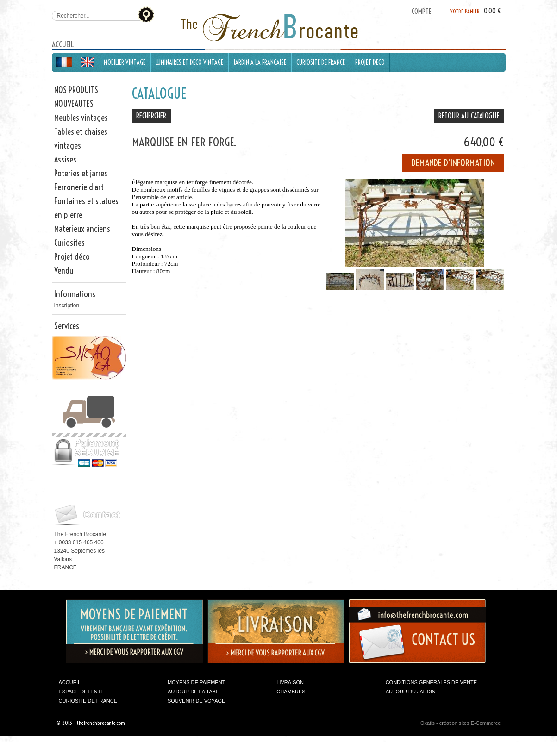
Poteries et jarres (80, 173)
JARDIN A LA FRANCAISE (259, 62)
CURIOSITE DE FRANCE (320, 62)
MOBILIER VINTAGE (124, 62)
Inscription (67, 305)
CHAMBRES (290, 691)
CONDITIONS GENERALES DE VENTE (431, 682)
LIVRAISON (290, 682)
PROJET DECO (370, 62)
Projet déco (72, 256)
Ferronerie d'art (79, 187)
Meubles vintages (81, 117)
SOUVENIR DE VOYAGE (196, 701)
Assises (65, 159)
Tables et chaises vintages (80, 138)
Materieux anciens (82, 229)
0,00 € (492, 11)
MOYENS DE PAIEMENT (196, 682)
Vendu (63, 270)
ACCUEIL (70, 682)
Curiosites (69, 242)
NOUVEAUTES (74, 104)
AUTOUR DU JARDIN (411, 691)
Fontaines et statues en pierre (86, 208)
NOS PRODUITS (76, 90)
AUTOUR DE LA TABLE (195, 691)
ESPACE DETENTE (81, 691)
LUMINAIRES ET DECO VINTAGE (189, 62)
